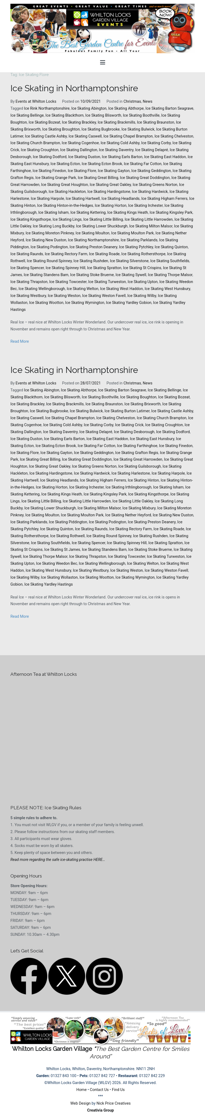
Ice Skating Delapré (151, 150)
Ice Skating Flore (82, 171)
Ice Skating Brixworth (142, 404)
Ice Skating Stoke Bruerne (92, 275)
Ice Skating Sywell (131, 275)
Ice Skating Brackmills (116, 122)
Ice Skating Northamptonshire (93, 240)
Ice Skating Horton (111, 205)
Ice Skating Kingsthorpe (30, 219)
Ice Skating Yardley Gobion (128, 302)
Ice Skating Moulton (92, 233)
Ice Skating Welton (82, 289)
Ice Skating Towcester (67, 282)
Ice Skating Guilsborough (139, 466)
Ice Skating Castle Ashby (46, 136)
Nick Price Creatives (113, 1103)
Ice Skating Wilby (141, 295)
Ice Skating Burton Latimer (127, 411)
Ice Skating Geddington (151, 171)
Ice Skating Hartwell (83, 198)
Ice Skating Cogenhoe (80, 143)
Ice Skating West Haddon (121, 289)
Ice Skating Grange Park (55, 177)
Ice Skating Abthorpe (126, 108)
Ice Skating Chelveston (174, 136)
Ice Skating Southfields (169, 261)
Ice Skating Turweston (107, 282)
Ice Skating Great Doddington (145, 177)
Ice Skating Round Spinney (49, 261)
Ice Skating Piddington (68, 522)
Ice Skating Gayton (114, 171)
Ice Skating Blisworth (103, 115)
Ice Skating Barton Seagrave (169, 108)
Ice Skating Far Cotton (142, 164)
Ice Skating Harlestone (131, 473)
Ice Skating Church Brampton (35, 143)
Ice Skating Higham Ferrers (164, 198)
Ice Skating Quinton (171, 247)
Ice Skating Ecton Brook (102, 164)
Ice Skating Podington (49, 247)
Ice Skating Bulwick (138, 129)
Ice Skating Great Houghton (64, 184)
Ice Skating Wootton (46, 302)
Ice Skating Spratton (104, 268)
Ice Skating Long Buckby (53, 226)
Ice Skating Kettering (88, 212)
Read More (19, 341)
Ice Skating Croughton (39, 150)
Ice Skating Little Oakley (132, 501)
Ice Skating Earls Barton (122, 157)
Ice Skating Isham (53, 212)
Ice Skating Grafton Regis (136, 453)
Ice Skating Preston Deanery (93, 247)
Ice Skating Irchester (145, 205)
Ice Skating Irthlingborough (128, 487)
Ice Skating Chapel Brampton (128, 136)
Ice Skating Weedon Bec (56, 563)
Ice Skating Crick (129, 425)
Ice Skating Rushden (90, 261)
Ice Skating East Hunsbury (152, 439)
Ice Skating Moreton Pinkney (50, 233)
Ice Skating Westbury (28, 295)
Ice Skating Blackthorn (64, 115)
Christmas (132, 101)
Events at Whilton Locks (35, 101)
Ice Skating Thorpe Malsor (170, 275)
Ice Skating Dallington (78, 150)
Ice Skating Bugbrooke (100, 129)
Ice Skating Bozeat (44, 122)
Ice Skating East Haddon (165, 157)
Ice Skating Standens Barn (46, 275)
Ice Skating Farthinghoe (137, 446)
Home (81, 1090)
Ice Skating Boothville (141, 115)
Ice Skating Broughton (61, 129)
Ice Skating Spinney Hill (65, 268)
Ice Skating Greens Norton (155, 184)
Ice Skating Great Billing (98, 177)
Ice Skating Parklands (139, 240)
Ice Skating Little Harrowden (149, 219)
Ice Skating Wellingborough (42, 289)
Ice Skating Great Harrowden (137, 459)
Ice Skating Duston (84, 157)
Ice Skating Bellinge (27, 115)
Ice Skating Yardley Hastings (48, 584)
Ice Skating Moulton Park (132, 233)
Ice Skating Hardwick (150, 191)
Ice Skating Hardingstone (109, 191)
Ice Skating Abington (89, 108)
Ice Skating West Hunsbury (167, 289)
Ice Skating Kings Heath (127, 212)
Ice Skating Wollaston (59, 577)
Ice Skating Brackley (79, 122)
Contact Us (99, 1090)
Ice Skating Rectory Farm (66, 254)
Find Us (118, 1090)
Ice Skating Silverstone (129, 261)
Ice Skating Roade (104, 254)
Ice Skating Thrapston (29, 282)
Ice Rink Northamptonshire (47, 108)
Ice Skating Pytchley (136, 247)
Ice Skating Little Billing (103, 219)
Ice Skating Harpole (47, 198)
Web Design (80, 1103)
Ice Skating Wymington (84, 302)
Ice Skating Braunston (155, 122)
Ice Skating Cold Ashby (120, 143)
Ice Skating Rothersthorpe (143, 254)
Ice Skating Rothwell (67, 536)
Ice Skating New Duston (46, 240)
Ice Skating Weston (64, 295)
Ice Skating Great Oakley (110, 184)
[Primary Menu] (102, 62)
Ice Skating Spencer (27, 268)
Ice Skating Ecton (65, 164)
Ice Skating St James (62, 549)
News (147, 101)
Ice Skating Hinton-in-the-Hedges (65, 205)
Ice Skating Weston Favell (104, 295)
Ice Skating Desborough (134, 432)
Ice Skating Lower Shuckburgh (102, 226)
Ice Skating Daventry (116, 150)
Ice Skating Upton (142, 282)
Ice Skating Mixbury (139, 508)
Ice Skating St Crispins (142, 268)
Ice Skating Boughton (138, 397)
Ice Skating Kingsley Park (171, 212)
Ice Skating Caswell (85, 136)
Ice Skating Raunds (26, 254)
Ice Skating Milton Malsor (150, 226)
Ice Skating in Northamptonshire (74, 88)
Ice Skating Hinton (143, 480)
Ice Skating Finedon (49, 171)
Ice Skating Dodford (49, 157)
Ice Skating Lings (67, 219)
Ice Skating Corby (156, 143)
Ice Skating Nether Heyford (128, 515)
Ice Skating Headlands (120, 198)
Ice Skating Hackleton (67, 191)
